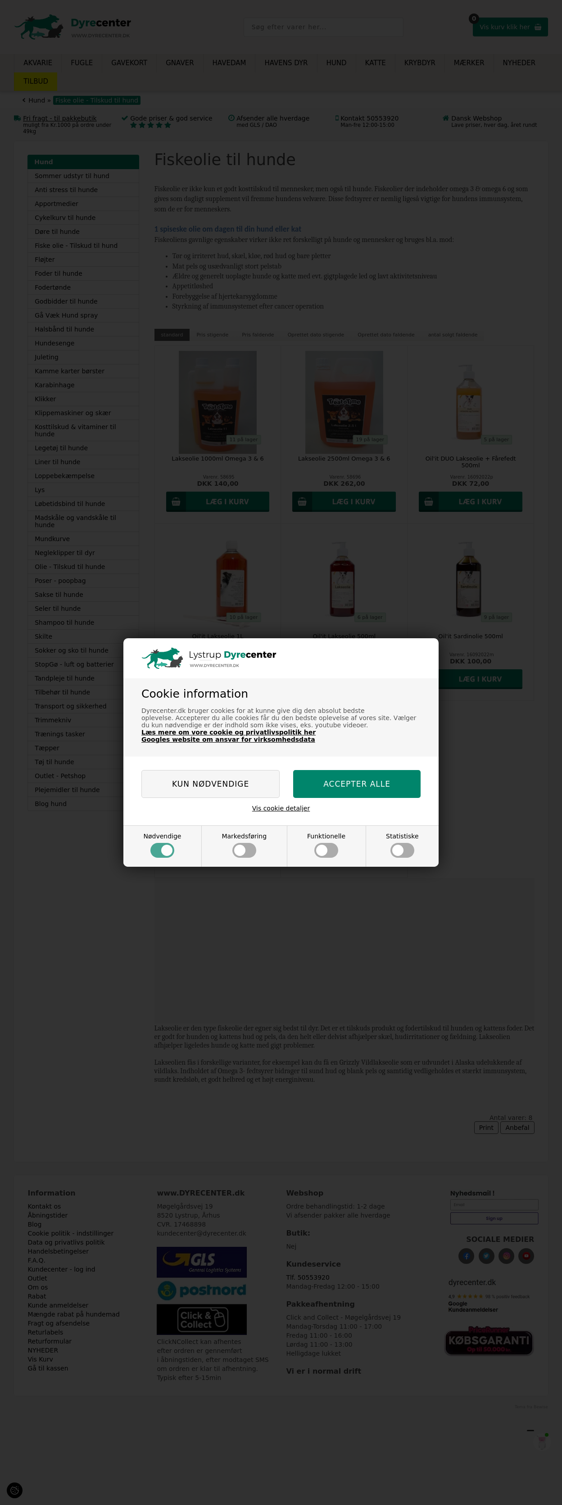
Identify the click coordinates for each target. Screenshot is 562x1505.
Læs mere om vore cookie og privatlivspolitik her (228, 732)
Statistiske (402, 845)
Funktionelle (326, 845)
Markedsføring (244, 845)
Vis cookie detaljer (281, 808)
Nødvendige (162, 845)
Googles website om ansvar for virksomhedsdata (228, 739)
